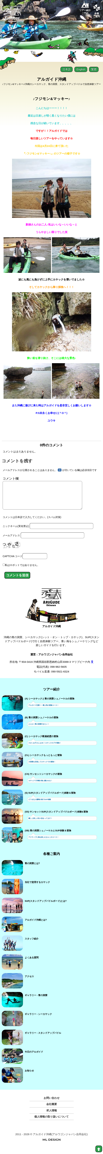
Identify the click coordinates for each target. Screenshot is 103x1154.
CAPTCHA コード (12, 561)
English (80, 69)
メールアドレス (11, 541)
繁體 (93, 69)
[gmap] (92, 667)
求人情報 (51, 1116)
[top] (98, 1149)
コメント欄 (11, 478)
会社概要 (51, 1109)
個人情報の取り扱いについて (51, 1122)
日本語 (66, 69)
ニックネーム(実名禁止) (16, 531)
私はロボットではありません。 (22, 570)
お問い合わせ (52, 1103)
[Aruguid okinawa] (12, 15)
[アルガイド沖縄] (51, 604)
